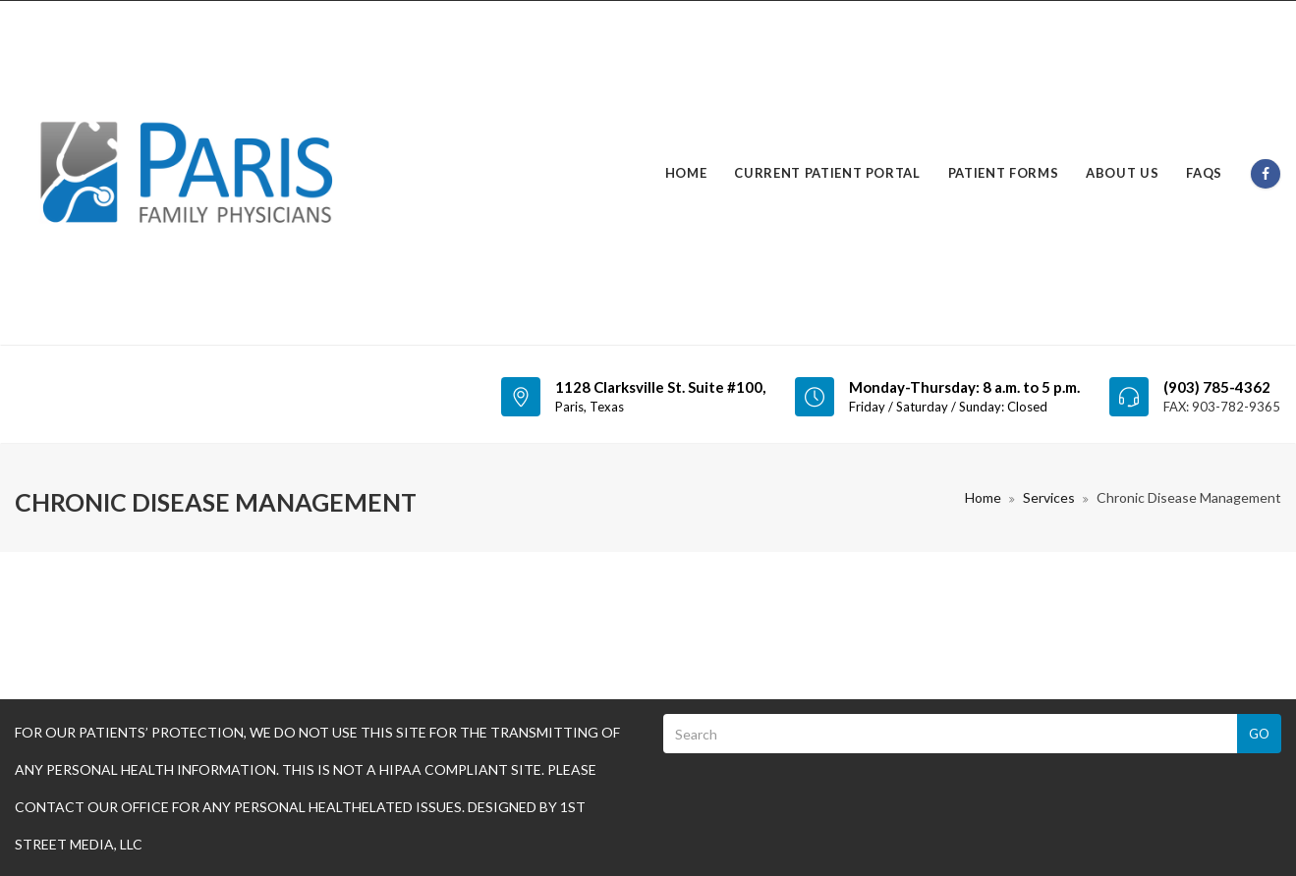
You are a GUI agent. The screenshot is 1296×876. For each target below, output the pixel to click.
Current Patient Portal (827, 173)
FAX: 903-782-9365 (1221, 406)
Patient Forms (1003, 173)
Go (1259, 733)
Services (1049, 497)
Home (686, 173)
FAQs (1204, 173)
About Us (1122, 173)
